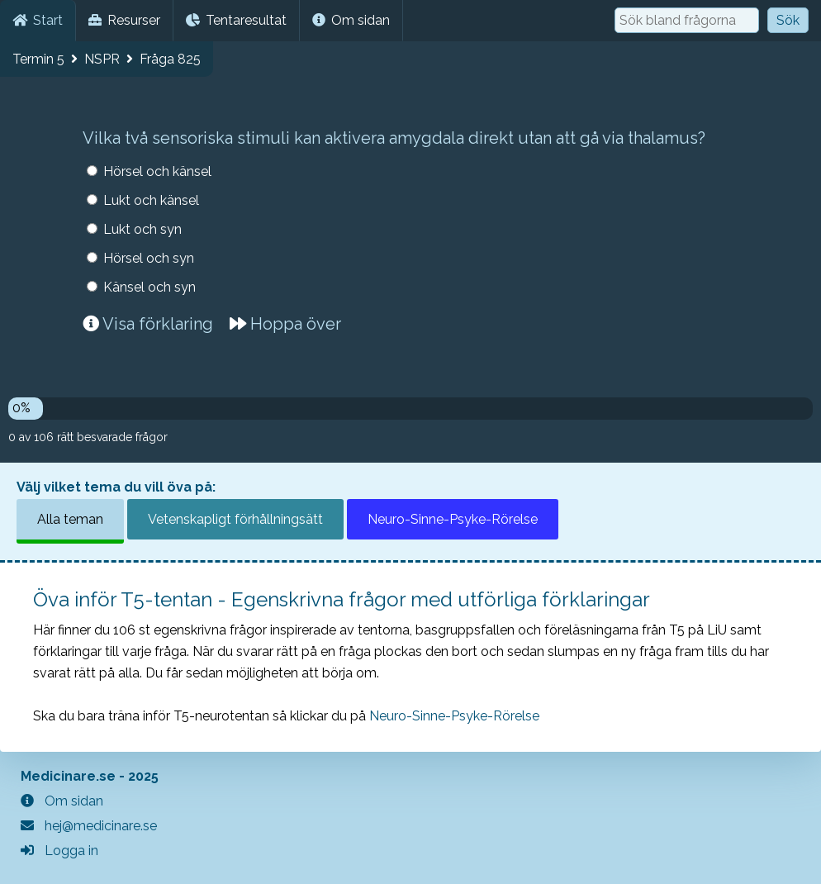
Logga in (59, 850)
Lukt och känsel (151, 200)
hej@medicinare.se (89, 826)
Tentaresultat (236, 20)
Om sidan (351, 20)
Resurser (124, 20)
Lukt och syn (142, 229)
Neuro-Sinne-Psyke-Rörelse (453, 519)
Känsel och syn (149, 287)
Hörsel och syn (148, 258)
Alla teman (70, 519)
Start (37, 20)
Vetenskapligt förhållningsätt (235, 519)
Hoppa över (285, 324)
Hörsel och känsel (157, 171)
